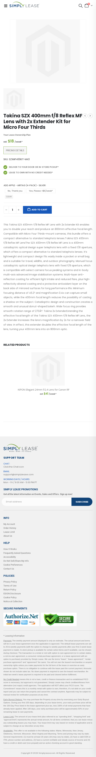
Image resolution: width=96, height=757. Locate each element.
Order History (9, 528)
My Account (9, 524)
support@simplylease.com (18, 474)
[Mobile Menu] (5, 6)
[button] (80, 6)
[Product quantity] (12, 210)
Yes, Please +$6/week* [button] (41, 190)
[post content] (48, 369)
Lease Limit (9, 532)
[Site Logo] (24, 4)
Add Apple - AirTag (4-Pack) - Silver (25, 185)
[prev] (85, 115)
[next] (90, 115)
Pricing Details (15, 150)
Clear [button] (9, 196)
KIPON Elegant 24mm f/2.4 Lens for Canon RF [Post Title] (43, 389)
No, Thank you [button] (15, 190)
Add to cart (39, 209)
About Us (7, 536)
